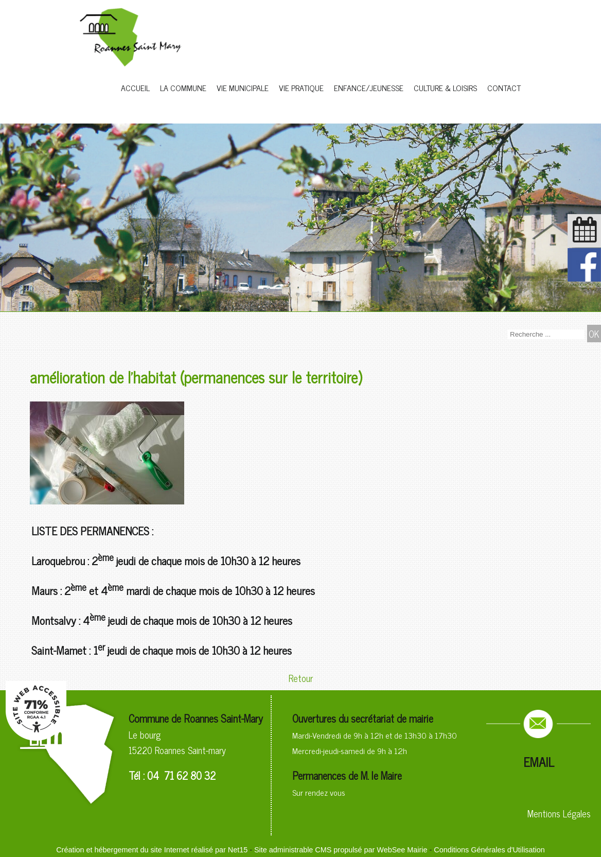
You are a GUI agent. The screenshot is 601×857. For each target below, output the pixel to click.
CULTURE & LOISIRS (445, 87)
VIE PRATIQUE (301, 87)
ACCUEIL (135, 87)
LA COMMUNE (183, 87)
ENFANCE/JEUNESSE (368, 87)
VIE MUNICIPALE (243, 87)
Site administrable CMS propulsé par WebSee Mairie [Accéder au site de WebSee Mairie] (340, 850)
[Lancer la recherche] (594, 333)
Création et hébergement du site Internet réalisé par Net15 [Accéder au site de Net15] (152, 850)
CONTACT (504, 87)
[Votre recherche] (546, 334)
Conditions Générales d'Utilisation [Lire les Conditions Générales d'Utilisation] (489, 850)
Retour (301, 678)
